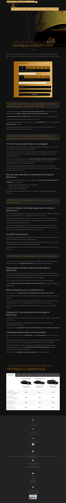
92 (46, 374)
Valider (34, 94)
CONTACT (55, 8)
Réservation (20, 1)
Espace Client (30, 1)
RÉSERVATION (48, 8)
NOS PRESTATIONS (23, 8)
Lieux (24, 374)
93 (50, 374)
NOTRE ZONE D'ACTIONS (36, 8)
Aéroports (11, 374)
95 (57, 374)
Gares (18, 374)
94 (54, 374)
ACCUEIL (14, 8)
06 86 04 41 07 (11, 1)
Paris (29, 374)
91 (42, 374)
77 (34, 374)
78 (38, 374)
